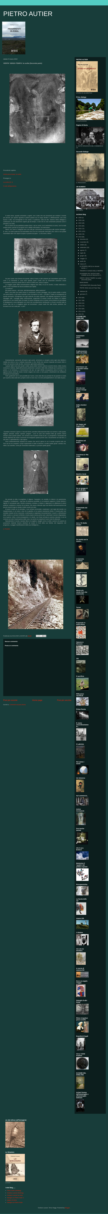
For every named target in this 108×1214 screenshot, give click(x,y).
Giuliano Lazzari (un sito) (15, 1195)
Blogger (67, 1208)
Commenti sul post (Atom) (17, 704)
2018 (80, 297)
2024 (80, 223)
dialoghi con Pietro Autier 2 (15, 1197)
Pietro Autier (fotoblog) (14, 1190)
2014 (80, 308)
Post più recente (10, 700)
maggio (82, 258)
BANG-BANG (84, 282)
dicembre (83, 239)
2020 (80, 234)
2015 (80, 306)
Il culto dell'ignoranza (9, 186)
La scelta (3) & (8, 182)
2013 (80, 311)
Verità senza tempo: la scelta (12, 174)
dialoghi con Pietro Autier (15, 1202)
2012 (80, 314)
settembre (83, 247)
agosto (82, 250)
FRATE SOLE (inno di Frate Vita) (90, 288)
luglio (82, 253)
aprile (82, 261)
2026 (80, 217)
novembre (83, 242)
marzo (82, 264)
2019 (80, 237)
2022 (80, 228)
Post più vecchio (64, 700)
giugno (82, 256)
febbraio (83, 291)
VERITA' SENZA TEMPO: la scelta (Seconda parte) (90, 279)
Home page (37, 700)
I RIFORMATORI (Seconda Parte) (90, 285)
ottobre (82, 245)
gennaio (82, 294)
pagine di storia (12, 1200)
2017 (80, 300)
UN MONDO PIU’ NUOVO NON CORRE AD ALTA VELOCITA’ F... (91, 274)
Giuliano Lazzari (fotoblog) (15, 1193)
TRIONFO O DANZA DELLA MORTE (91, 271)
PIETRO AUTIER (27, 13)
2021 (80, 231)
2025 (80, 220)
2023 (80, 226)
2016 (80, 303)
